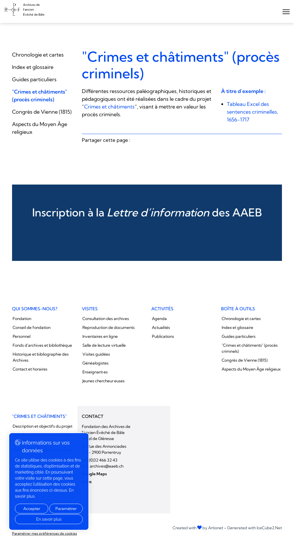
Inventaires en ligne (100, 336)
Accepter (31, 508)
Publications (163, 336)
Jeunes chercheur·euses (103, 380)
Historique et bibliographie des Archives (41, 357)
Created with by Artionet (198, 527)
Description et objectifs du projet (42, 426)
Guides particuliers (34, 79)
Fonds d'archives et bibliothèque (42, 345)
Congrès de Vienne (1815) (41, 111)
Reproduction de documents (108, 327)
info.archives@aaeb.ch (102, 466)
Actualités (161, 327)
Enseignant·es (95, 372)
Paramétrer (66, 508)
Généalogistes (95, 363)
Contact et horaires (30, 369)
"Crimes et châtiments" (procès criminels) (250, 348)
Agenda (159, 318)
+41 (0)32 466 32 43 (99, 460)
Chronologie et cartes (38, 54)
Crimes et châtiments (109, 106)
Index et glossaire (32, 67)
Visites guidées (96, 354)
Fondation (22, 318)
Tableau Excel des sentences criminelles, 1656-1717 (252, 112)
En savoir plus (49, 519)
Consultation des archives (105, 318)
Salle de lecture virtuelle (104, 345)
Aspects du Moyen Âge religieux (251, 369)
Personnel (21, 336)
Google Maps (94, 473)
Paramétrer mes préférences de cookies (44, 533)
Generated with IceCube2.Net (254, 527)
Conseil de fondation (32, 327)
